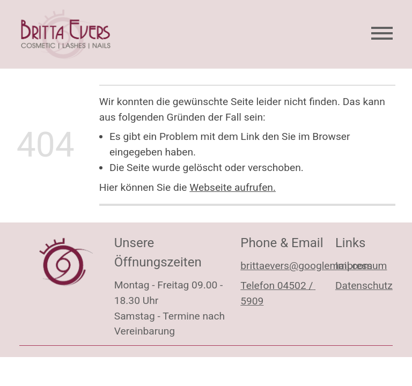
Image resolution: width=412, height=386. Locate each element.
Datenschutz (364, 285)
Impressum (361, 265)
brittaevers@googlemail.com (306, 265)
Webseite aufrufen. (232, 187)
